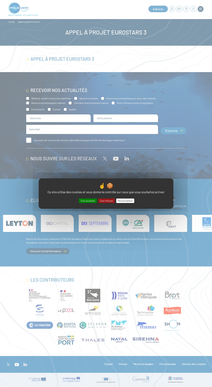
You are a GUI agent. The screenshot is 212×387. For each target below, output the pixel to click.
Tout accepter (87, 200)
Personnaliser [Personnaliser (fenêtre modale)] (125, 200)
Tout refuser (106, 200)
